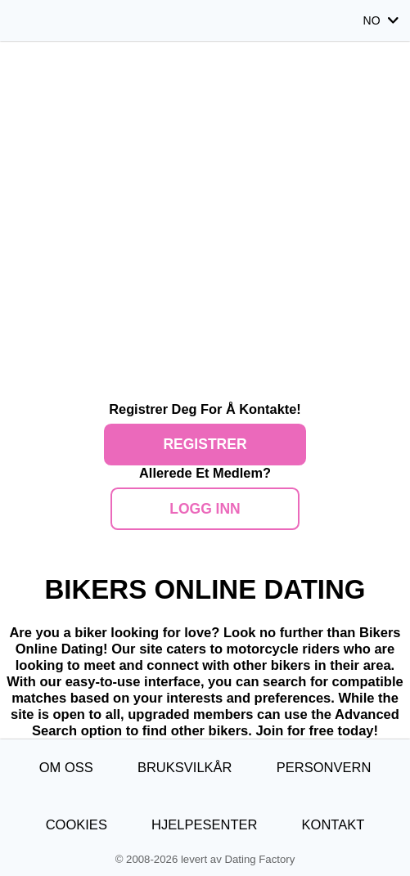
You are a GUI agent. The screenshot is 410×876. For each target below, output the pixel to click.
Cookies (76, 825)
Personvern (324, 767)
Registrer (204, 444)
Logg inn (205, 509)
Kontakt (333, 825)
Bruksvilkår (184, 767)
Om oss (66, 767)
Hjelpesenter (204, 825)
